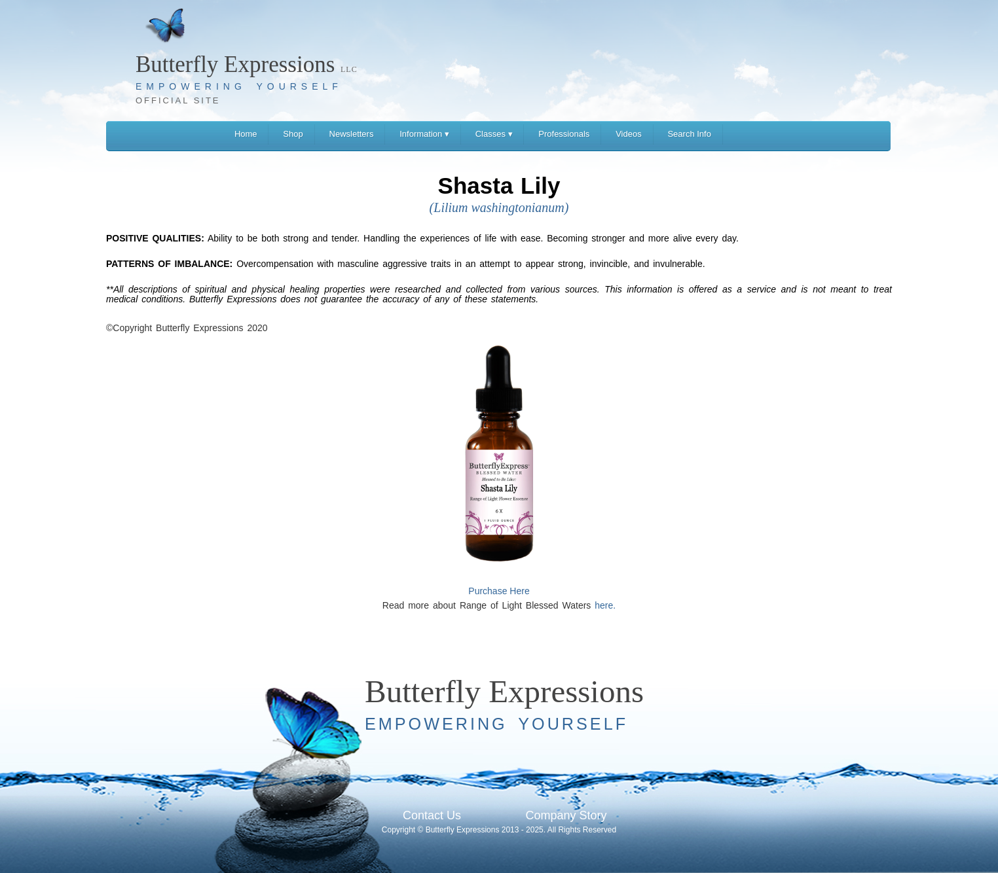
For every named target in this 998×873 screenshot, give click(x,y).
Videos (629, 134)
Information (424, 134)
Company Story (565, 815)
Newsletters (351, 134)
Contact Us (432, 815)
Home (245, 134)
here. (605, 605)
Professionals (563, 134)
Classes (494, 134)
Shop (293, 134)
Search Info (689, 134)
